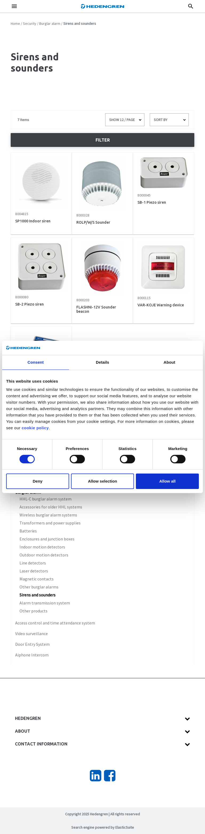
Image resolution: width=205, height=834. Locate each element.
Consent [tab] (35, 362)
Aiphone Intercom (32, 654)
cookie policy (35, 428)
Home (15, 23)
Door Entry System (32, 644)
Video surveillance (31, 633)
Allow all (167, 481)
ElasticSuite (124, 827)
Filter (103, 140)
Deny (37, 481)
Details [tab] (102, 362)
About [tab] (169, 362)
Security (29, 23)
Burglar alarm (49, 23)
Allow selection (102, 481)
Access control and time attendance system (55, 623)
